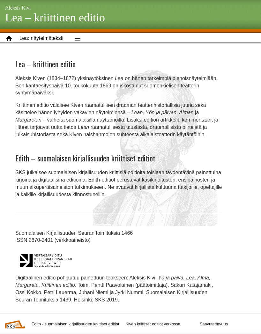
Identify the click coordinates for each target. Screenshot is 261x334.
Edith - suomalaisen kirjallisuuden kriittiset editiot (75, 324)
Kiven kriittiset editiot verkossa (153, 324)
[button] (41, 38)
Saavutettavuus (214, 324)
